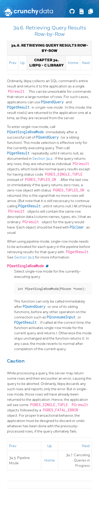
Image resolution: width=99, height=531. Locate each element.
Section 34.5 (24, 257)
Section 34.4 (42, 158)
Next (86, 63)
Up (22, 63)
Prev (12, 63)
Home (73, 63)
